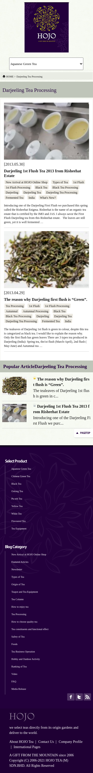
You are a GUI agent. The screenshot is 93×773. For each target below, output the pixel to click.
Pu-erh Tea (16, 498)
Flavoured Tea (18, 521)
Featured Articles (20, 562)
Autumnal (12, 311)
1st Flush (78, 182)
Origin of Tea (18, 584)
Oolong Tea (17, 491)
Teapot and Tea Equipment (24, 591)
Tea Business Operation (23, 651)
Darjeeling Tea (32, 192)
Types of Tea (60, 182)
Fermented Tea (14, 197)
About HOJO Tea (21, 742)
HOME (9, 76)
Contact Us (46, 742)
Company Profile (71, 742)
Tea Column (17, 599)
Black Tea (41, 187)
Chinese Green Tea (20, 476)
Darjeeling (12, 192)
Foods (14, 644)
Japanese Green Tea (21, 468)
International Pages (27, 747)
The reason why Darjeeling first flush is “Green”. (45, 299)
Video (14, 674)
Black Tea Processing (65, 187)
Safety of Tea (18, 636)
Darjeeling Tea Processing (61, 192)
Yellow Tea (17, 506)
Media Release (18, 689)
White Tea (16, 513)
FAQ (13, 681)
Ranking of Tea (19, 666)
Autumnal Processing (35, 311)
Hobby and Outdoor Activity (25, 659)
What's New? (48, 197)
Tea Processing (15, 306)
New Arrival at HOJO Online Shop (26, 182)
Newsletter (16, 569)
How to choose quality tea (24, 621)
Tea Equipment (19, 528)
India (32, 197)
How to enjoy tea (20, 606)
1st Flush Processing (18, 187)
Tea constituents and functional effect (30, 629)
